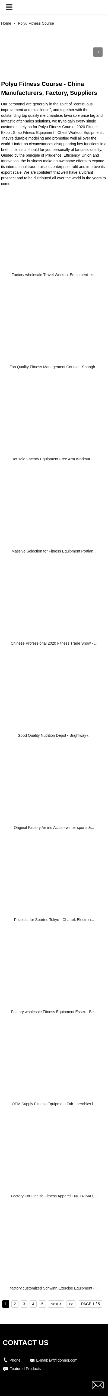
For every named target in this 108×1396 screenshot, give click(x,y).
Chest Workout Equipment (80, 132)
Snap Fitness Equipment (34, 132)
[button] (9, 7)
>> (71, 1304)
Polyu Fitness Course (36, 23)
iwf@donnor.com (63, 1360)
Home (6, 23)
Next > (56, 1304)
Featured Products (25, 1368)
